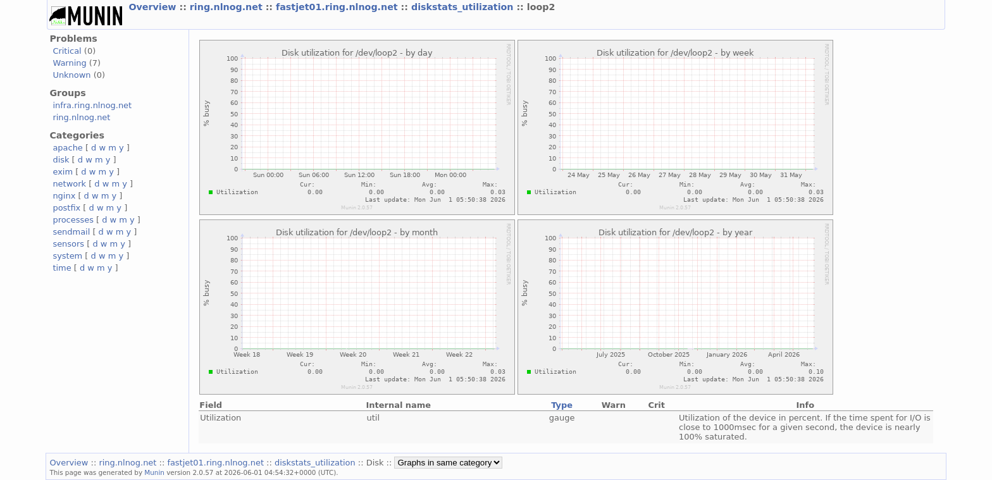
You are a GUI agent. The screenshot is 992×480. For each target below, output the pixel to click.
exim (63, 171)
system (67, 256)
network (69, 183)
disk (61, 159)
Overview (153, 7)
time (62, 268)
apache (67, 147)
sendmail (71, 232)
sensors (68, 244)
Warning (69, 63)
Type (562, 405)
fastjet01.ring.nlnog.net (338, 7)
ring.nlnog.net (228, 7)
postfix (66, 207)
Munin (154, 472)
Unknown (71, 75)
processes (73, 220)
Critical (67, 51)
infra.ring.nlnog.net (92, 105)
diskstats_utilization (463, 7)
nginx (64, 195)
